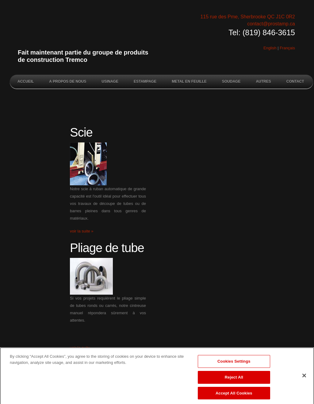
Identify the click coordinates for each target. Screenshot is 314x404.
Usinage (109, 81)
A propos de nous (67, 81)
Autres (263, 81)
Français (287, 48)
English (270, 48)
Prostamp (88, 31)
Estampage (145, 81)
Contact (295, 81)
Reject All (234, 379)
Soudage (231, 81)
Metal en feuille (189, 81)
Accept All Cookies (234, 395)
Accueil (25, 81)
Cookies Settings (234, 363)
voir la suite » (82, 231)
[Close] (304, 378)
